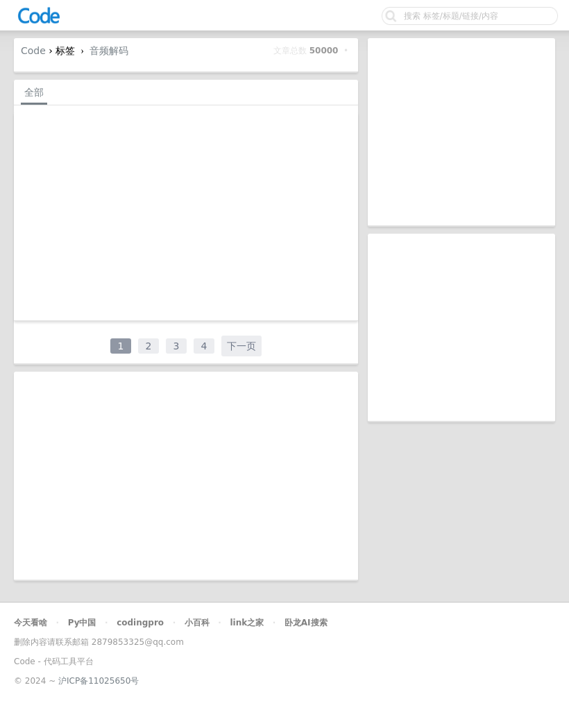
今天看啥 (30, 623)
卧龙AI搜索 (306, 623)
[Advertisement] (461, 131)
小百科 (197, 623)
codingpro (140, 623)
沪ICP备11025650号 (98, 681)
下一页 (241, 346)
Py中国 (82, 623)
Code (33, 50)
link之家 (247, 623)
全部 (34, 92)
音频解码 (109, 50)
